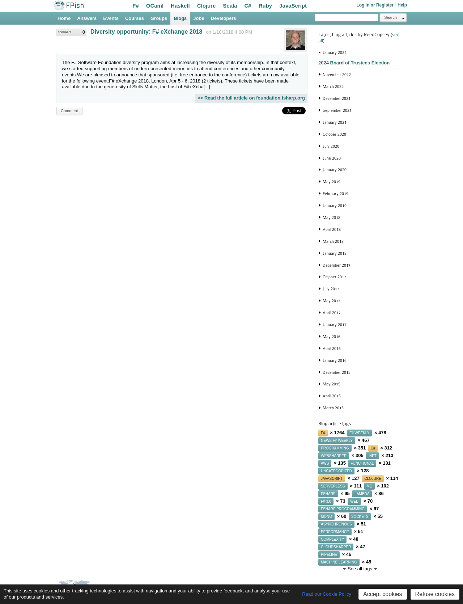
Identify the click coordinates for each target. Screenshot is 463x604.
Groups (158, 18)
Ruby (265, 6)
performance (335, 532)
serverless (333, 486)
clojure (372, 479)
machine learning (339, 562)
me (369, 486)
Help (402, 5)
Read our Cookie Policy (326, 594)
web (354, 501)
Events (111, 18)
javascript (332, 479)
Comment (69, 111)
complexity (332, 539)
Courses (134, 18)
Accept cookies (382, 594)
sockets (360, 517)
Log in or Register (375, 5)
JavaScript (293, 6)
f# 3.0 (326, 501)
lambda (361, 494)
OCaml (154, 6)
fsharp (328, 494)
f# (323, 433)
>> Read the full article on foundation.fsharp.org (251, 98)
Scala (230, 6)
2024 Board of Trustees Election (354, 63)
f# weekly (359, 433)
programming (335, 448)
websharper (334, 456)
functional (362, 463)
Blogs (180, 18)
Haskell (180, 6)
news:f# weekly (337, 441)
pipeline (329, 555)
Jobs (198, 18)
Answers (87, 18)
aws (325, 463)
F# (135, 6)
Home (64, 18)
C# (248, 6)
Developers (223, 18)
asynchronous (336, 524)
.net (372, 456)
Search (390, 17)
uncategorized (336, 471)
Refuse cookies (435, 594)
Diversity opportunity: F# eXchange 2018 (146, 32)
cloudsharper (336, 547)
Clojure (206, 6)
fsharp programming (343, 509)
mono (326, 517)
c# (373, 448)
